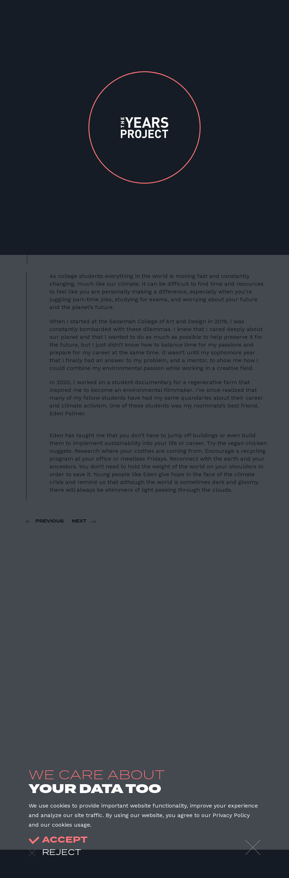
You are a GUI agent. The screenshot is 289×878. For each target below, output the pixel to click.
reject (55, 852)
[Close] (253, 847)
